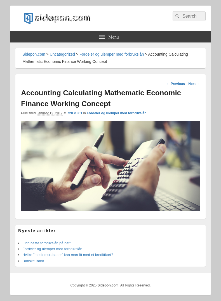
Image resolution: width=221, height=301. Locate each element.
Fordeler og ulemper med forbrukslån (116, 113)
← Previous (175, 84)
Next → (194, 84)
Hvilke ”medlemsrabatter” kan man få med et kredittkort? (67, 255)
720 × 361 (74, 113)
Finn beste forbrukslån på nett (46, 243)
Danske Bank (33, 261)
